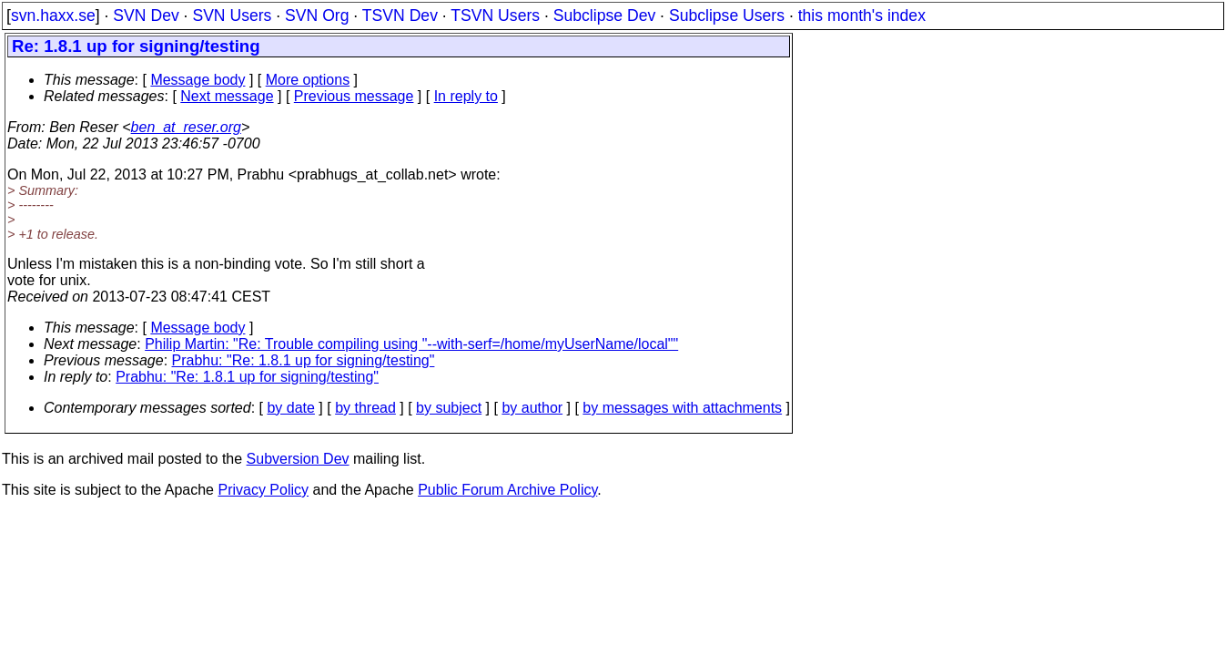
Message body (197, 79)
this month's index (862, 15)
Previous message (354, 96)
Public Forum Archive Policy (507, 489)
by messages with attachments (682, 407)
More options (308, 79)
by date (290, 407)
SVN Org (317, 15)
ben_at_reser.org (186, 127)
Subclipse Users (727, 15)
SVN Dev (145, 15)
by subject (448, 407)
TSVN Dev (400, 15)
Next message (226, 96)
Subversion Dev (298, 458)
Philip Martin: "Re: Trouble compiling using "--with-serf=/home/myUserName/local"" (411, 344)
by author (532, 407)
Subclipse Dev (604, 15)
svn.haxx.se (53, 15)
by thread (365, 407)
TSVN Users (495, 15)
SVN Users (231, 15)
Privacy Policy (263, 489)
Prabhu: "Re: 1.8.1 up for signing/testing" (303, 360)
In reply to (466, 96)
